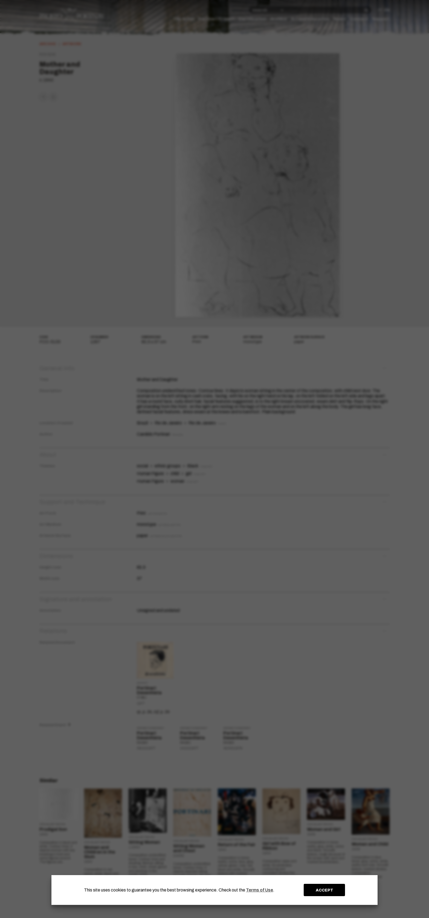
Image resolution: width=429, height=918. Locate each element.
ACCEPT (324, 890)
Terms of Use (259, 890)
